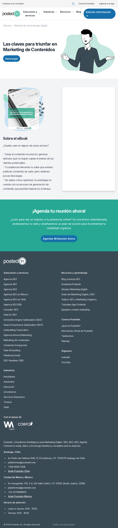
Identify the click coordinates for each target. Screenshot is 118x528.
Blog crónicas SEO (70, 279)
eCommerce (10, 392)
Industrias (50, 11)
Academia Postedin (71, 284)
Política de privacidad (64, 524)
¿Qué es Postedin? (71, 325)
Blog (78, 11)
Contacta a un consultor (13, 3)
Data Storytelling (12, 350)
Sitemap (65, 341)
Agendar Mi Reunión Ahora (59, 238)
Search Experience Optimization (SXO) (23, 325)
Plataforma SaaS (12, 355)
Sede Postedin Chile (19, 471)
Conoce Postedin (86, 3)
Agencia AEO (10, 284)
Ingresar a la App (106, 3)
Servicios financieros (14, 397)
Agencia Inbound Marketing (18, 335)
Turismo (8, 402)
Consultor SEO (11, 309)
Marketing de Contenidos (17, 340)
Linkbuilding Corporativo (16, 330)
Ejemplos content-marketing (75, 309)
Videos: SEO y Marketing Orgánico (79, 299)
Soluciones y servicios (32, 13)
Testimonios (67, 336)
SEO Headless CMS (14, 360)
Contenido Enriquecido (15, 345)
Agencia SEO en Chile (15, 299)
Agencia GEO (10, 289)
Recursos (67, 11)
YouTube (66, 362)
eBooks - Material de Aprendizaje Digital (25, 25)
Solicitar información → (98, 13)
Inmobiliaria (9, 376)
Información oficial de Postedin (77, 331)
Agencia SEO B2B (13, 304)
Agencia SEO (10, 279)
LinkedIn (65, 357)
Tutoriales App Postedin (73, 304)
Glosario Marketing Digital (74, 289)
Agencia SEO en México (16, 294)
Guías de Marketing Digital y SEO (78, 294)
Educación (9, 386)
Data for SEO (10, 314)
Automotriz (9, 381)
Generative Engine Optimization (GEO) (23, 319)
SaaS (6, 407)
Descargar (11, 58)
